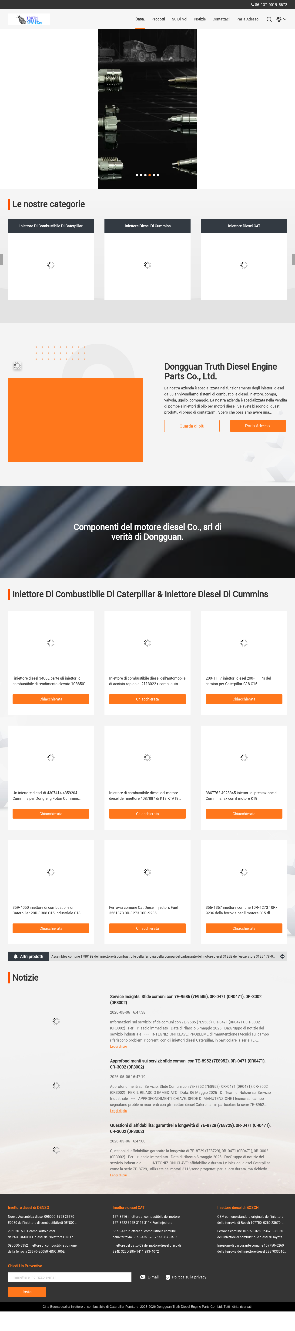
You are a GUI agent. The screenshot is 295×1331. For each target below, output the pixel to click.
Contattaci (221, 19)
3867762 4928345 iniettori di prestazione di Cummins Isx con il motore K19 (242, 796)
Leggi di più (118, 1046)
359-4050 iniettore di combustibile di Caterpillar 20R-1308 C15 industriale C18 (46, 910)
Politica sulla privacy (186, 1277)
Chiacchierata (51, 699)
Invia (27, 1291)
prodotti (158, 19)
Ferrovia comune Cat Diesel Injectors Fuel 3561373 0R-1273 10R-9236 (143, 910)
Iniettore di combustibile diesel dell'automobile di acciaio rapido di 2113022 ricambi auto (147, 681)
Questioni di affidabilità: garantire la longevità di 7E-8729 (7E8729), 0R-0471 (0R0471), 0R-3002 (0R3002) (190, 1128)
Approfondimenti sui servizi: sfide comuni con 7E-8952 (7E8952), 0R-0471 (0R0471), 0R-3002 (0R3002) (187, 1064)
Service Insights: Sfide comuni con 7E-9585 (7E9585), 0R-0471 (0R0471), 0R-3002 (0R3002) (185, 999)
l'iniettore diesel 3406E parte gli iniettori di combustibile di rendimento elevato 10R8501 (49, 681)
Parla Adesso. (248, 19)
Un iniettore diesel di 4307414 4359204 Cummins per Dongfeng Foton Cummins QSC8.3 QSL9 (46, 796)
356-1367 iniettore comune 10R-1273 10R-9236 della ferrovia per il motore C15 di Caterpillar (241, 910)
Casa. (140, 19)
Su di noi (179, 19)
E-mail (149, 1277)
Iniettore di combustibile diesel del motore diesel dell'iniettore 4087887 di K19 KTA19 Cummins (143, 796)
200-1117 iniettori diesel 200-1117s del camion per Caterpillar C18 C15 (238, 681)
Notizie (200, 19)
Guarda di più (192, 426)
